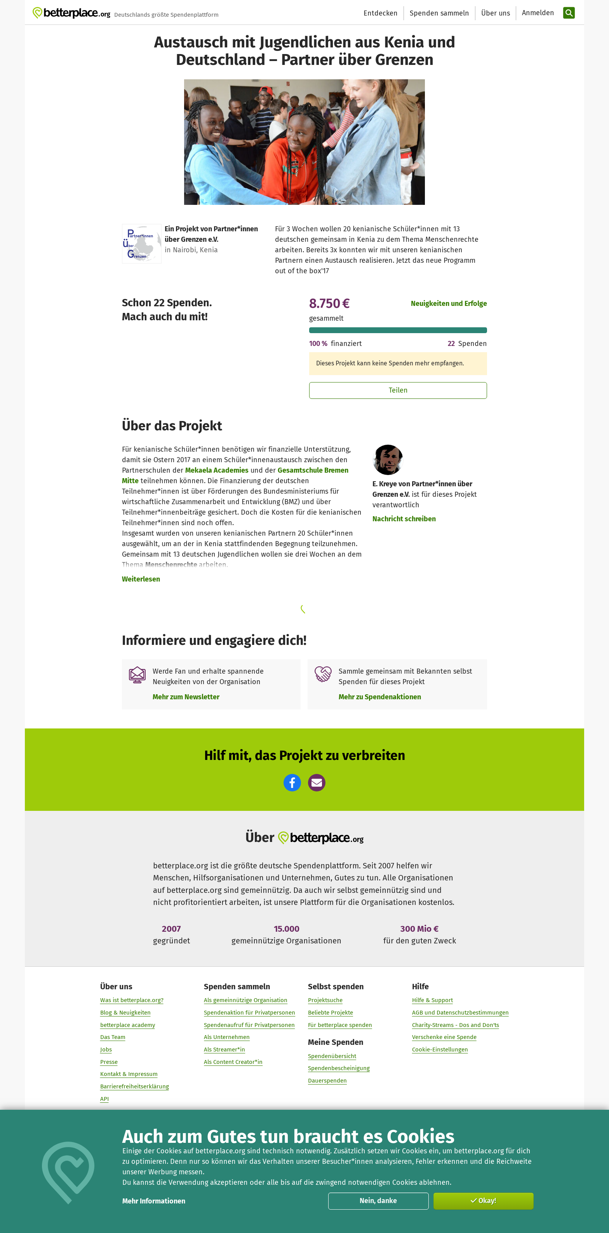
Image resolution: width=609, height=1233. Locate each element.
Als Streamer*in (224, 1049)
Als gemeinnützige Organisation (245, 1000)
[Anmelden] (537, 13)
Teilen (398, 390)
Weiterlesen (141, 579)
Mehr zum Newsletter (186, 697)
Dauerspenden (327, 1080)
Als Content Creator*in (233, 1061)
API (104, 1098)
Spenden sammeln (439, 13)
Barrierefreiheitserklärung (134, 1086)
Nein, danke (378, 1200)
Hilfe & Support (432, 1000)
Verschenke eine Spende (444, 1037)
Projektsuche (325, 1000)
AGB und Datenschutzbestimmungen (460, 1012)
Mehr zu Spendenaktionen (380, 697)
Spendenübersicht (332, 1056)
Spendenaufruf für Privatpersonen (249, 1025)
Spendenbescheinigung (339, 1068)
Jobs (106, 1049)
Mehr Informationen (153, 1201)
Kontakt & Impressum (129, 1074)
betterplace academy (127, 1025)
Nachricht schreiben (404, 519)
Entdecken (381, 13)
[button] (292, 782)
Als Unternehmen (227, 1037)
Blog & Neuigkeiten (125, 1012)
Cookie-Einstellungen (440, 1049)
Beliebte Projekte (330, 1012)
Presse (109, 1061)
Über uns (495, 13)
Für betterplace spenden (340, 1025)
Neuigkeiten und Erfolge (449, 303)
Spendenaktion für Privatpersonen (249, 1012)
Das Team (112, 1037)
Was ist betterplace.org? (132, 1000)
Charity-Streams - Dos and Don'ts (455, 1025)
